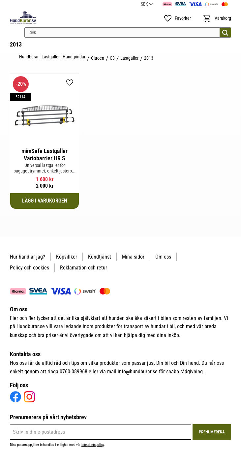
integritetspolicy (92, 445)
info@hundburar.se (138, 371)
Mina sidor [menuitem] (133, 257)
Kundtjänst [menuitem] (99, 257)
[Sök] (225, 32)
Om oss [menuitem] (163, 257)
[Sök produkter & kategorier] (128, 32)
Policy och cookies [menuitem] (29, 268)
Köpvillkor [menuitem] (66, 257)
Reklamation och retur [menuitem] (83, 268)
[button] (177, 18)
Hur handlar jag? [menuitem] (27, 257)
